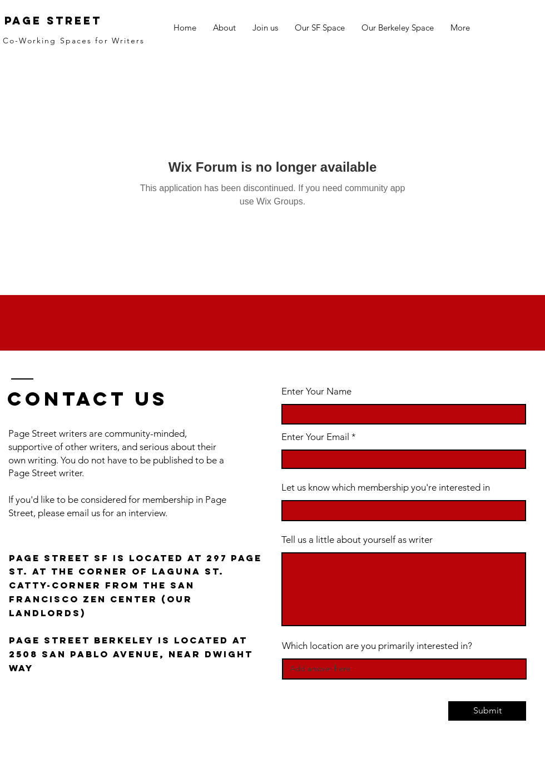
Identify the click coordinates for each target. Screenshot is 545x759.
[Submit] (487, 711)
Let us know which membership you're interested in (385, 487)
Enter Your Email (315, 437)
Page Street (53, 20)
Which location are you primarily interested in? (377, 646)
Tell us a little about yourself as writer (357, 540)
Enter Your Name (316, 391)
